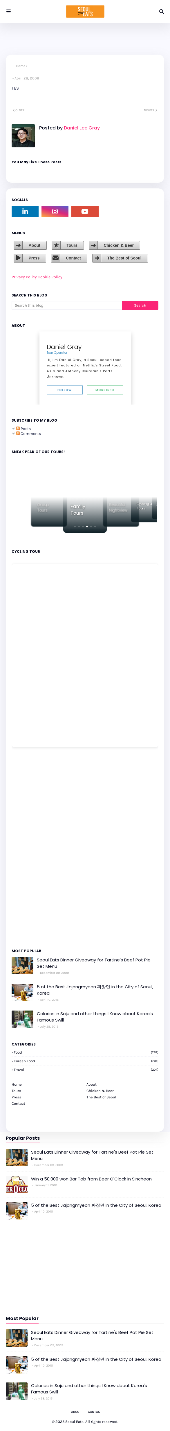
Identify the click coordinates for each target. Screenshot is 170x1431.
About (34, 245)
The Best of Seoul (124, 258)
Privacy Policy (24, 277)
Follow (64, 390)
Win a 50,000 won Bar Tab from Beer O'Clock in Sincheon (91, 1179)
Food (86, 1052)
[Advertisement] (29, 847)
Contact (73, 258)
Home (20, 66)
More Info (104, 390)
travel (86, 1069)
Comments (28, 433)
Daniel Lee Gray (81, 128)
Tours (71, 245)
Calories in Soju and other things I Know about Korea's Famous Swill (95, 1017)
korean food (86, 1061)
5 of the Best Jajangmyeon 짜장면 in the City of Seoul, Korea (95, 990)
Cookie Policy (50, 277)
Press (33, 258)
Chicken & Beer (118, 245)
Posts (23, 428)
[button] (75, 526)
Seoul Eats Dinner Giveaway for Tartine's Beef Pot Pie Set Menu (94, 963)
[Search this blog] (67, 305)
